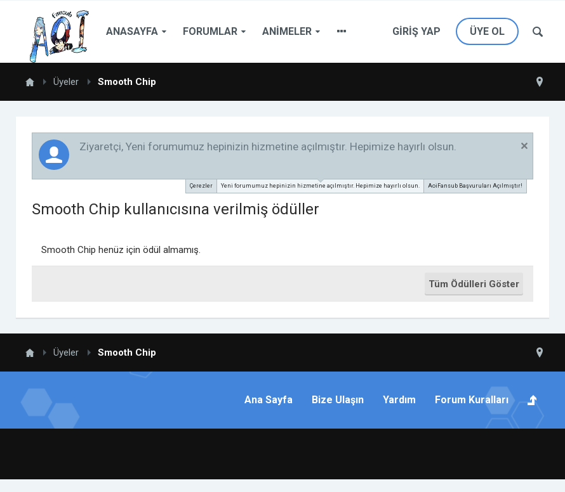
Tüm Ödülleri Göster (474, 284)
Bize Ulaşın (338, 400)
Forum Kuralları (471, 400)
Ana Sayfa (268, 400)
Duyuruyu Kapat (524, 146)
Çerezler (201, 186)
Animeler (287, 31)
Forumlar (210, 31)
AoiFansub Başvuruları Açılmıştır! (475, 186)
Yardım (399, 400)
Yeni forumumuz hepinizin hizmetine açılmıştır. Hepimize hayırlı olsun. (320, 184)
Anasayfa (132, 31)
